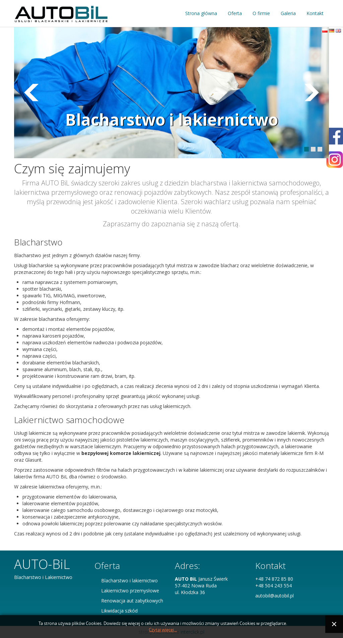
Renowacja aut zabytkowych (132, 600)
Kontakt (315, 13)
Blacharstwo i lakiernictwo (171, 119)
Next (31, 92)
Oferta (235, 13)
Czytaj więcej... (163, 629)
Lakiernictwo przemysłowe (130, 590)
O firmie (261, 13)
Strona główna (201, 13)
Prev (311, 92)
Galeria (288, 13)
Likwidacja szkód (119, 610)
